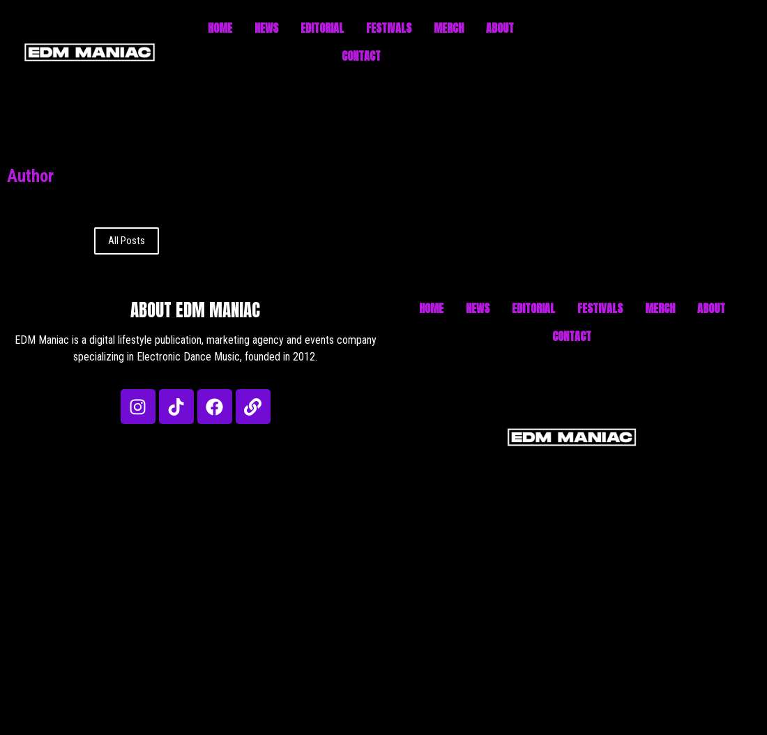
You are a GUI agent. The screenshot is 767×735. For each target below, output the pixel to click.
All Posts (126, 240)
